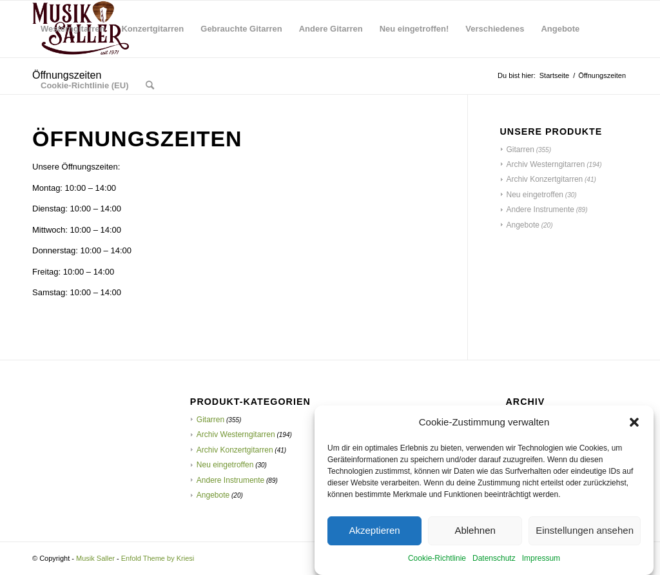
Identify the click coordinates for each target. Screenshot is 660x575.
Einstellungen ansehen (585, 533)
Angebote (523, 224)
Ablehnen (474, 533)
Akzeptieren (374, 533)
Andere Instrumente (540, 209)
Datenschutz (494, 560)
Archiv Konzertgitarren (545, 179)
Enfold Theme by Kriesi (158, 558)
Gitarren (520, 149)
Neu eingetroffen (535, 194)
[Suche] (149, 85)
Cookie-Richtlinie (437, 560)
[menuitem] (72, 29)
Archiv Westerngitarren (546, 164)
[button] (634, 424)
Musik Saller (95, 558)
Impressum (541, 560)
